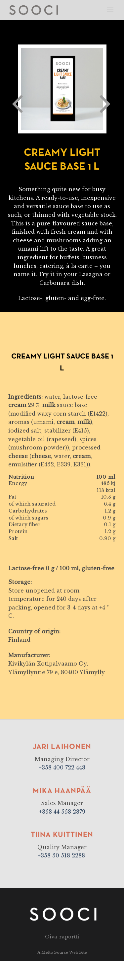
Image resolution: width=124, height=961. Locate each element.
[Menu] (110, 10)
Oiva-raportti (62, 937)
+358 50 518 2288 (62, 855)
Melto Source (54, 952)
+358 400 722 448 (62, 767)
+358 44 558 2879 (62, 811)
